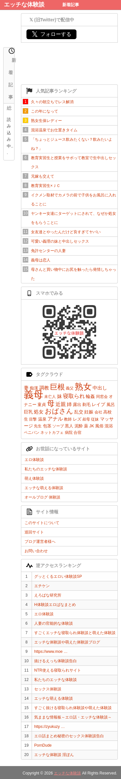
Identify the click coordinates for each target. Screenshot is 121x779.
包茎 (47, 425)
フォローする (51, 34)
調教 (44, 387)
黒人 (69, 425)
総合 (9, 108)
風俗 (99, 425)
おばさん (59, 411)
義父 (70, 388)
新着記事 (70, 4)
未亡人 (50, 396)
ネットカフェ (52, 432)
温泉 (42, 419)
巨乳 (28, 411)
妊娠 (88, 411)
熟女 (83, 386)
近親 (60, 404)
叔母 (86, 419)
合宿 (77, 432)
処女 (39, 411)
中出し (100, 387)
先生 (38, 426)
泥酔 (79, 425)
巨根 (57, 387)
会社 (98, 412)
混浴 (109, 425)
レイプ (98, 404)
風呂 (110, 404)
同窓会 (102, 396)
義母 (33, 394)
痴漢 (34, 388)
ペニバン (31, 432)
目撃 (33, 419)
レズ (77, 419)
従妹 (95, 419)
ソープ (58, 426)
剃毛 (86, 404)
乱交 (78, 411)
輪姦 (90, 396)
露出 (77, 404)
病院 (69, 432)
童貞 (41, 404)
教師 (68, 419)
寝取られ (74, 396)
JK (91, 425)
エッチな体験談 (24, 4)
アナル (55, 419)
